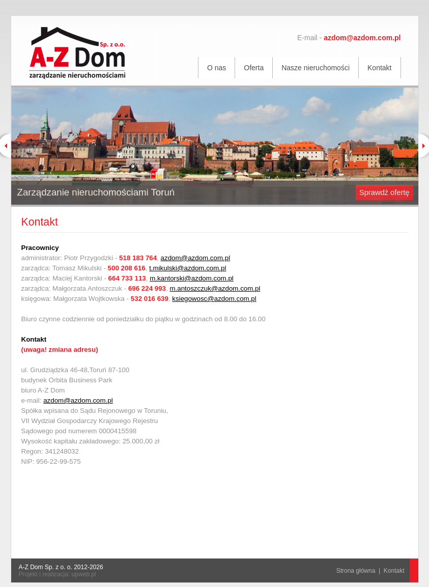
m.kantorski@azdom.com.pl (192, 278)
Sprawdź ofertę (384, 192)
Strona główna (356, 570)
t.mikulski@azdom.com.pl (187, 268)
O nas (216, 68)
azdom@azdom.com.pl (196, 258)
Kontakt (379, 68)
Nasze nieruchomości (315, 68)
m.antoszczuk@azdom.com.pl (214, 288)
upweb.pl (84, 574)
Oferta (254, 68)
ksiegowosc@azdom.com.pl (214, 298)
